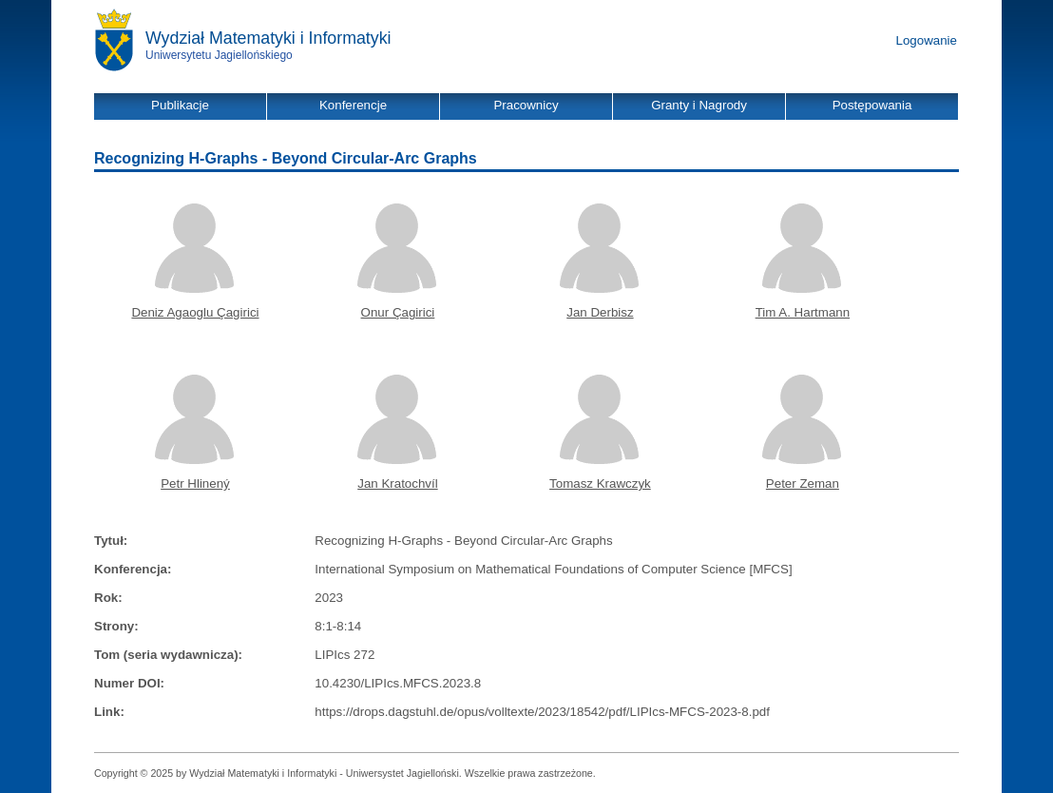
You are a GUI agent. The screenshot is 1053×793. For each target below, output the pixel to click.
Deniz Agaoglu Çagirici (194, 312)
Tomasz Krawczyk (600, 483)
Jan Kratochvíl (397, 483)
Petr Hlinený (195, 483)
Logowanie (926, 40)
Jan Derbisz (599, 312)
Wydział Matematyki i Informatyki (268, 38)
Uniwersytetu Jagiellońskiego (219, 55)
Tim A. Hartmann (803, 312)
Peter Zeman (802, 483)
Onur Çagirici (398, 312)
